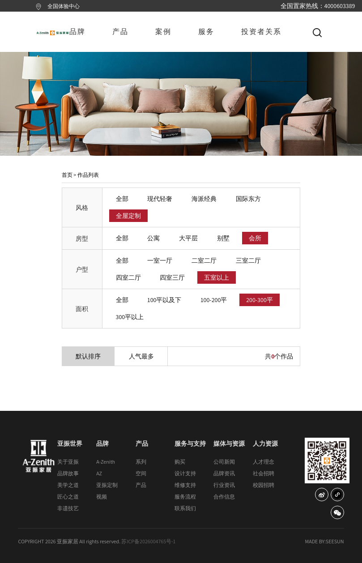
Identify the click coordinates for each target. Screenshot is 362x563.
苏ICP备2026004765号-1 (148, 541)
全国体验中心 (63, 6)
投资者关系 (261, 31)
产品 (120, 31)
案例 (163, 31)
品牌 (77, 31)
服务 (206, 31)
